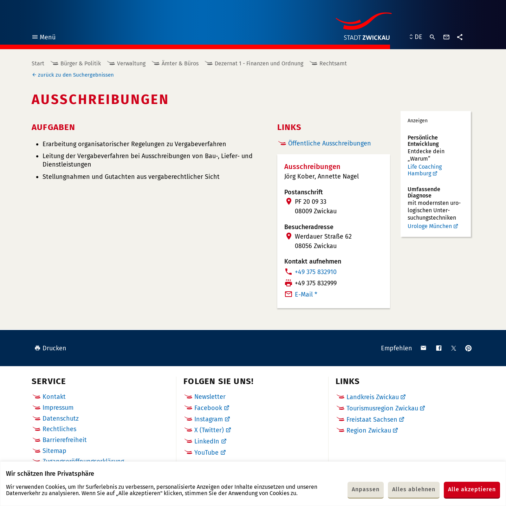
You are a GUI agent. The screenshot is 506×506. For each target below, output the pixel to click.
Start (38, 63)
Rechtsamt (333, 63)
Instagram (208, 419)
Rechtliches (59, 429)
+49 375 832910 (316, 272)
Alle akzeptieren (472, 489)
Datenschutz (61, 418)
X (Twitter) (209, 430)
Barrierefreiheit (65, 440)
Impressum (58, 407)
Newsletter (210, 397)
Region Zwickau (368, 430)
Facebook (208, 408)
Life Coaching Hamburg (425, 170)
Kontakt (54, 397)
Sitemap (54, 451)
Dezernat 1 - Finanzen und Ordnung (259, 63)
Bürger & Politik (80, 63)
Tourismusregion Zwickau (382, 408)
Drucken (50, 348)
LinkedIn (206, 441)
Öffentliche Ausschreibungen (329, 143)
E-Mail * (306, 294)
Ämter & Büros (180, 63)
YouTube (206, 452)
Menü (43, 38)
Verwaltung (131, 63)
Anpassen (365, 489)
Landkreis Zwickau (372, 397)
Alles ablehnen (413, 489)
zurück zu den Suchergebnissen (76, 75)
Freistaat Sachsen (371, 419)
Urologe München (430, 226)
